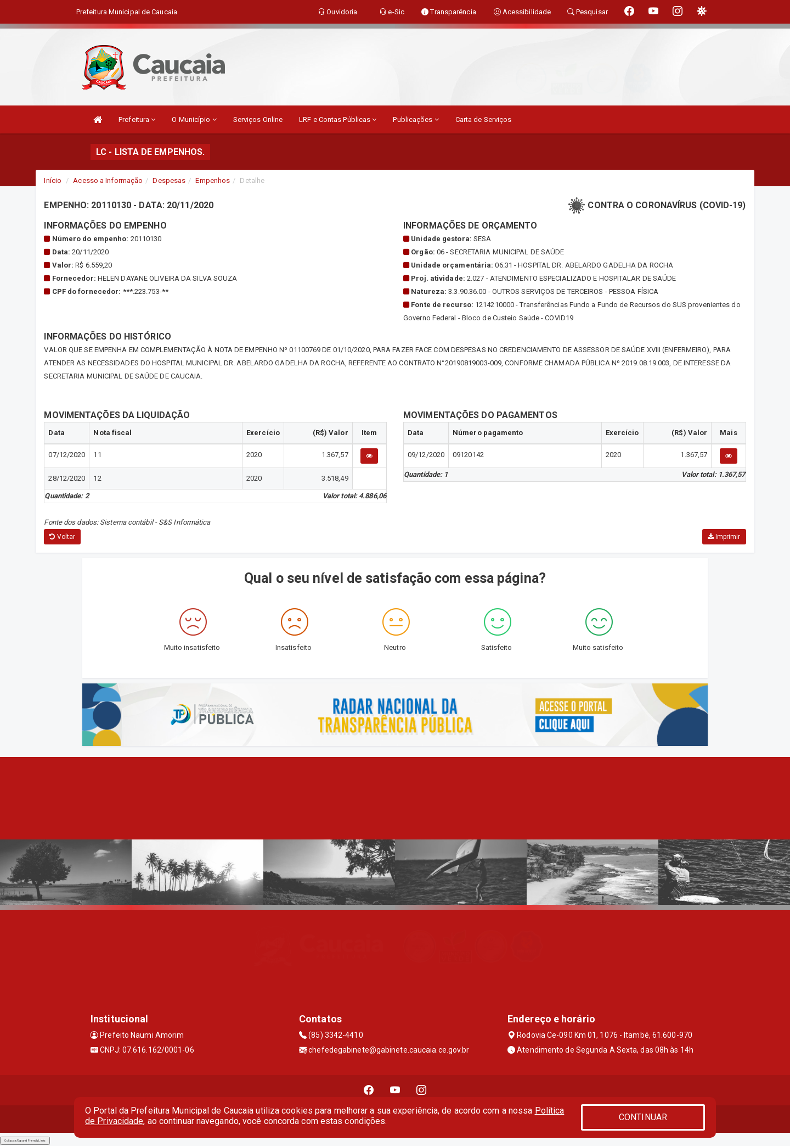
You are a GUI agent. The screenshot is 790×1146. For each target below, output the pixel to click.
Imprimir (724, 537)
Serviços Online (258, 119)
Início (52, 180)
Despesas (169, 180)
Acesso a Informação (108, 180)
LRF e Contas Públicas (337, 119)
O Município (194, 119)
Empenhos (212, 180)
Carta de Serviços (483, 119)
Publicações (415, 119)
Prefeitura (137, 119)
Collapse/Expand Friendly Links (25, 1140)
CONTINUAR (643, 1117)
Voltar (62, 537)
